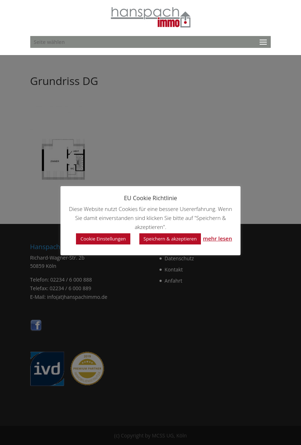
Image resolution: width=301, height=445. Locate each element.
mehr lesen (217, 238)
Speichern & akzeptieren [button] (170, 238)
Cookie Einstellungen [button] (103, 238)
